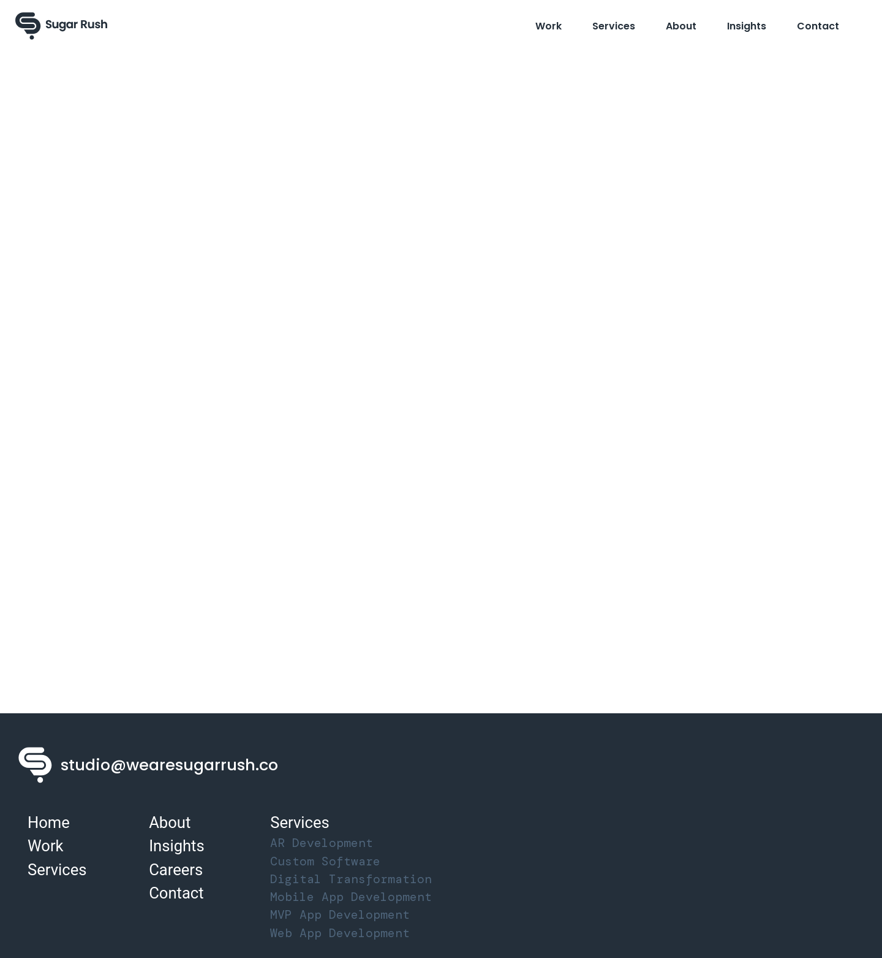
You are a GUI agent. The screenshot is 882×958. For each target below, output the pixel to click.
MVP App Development (340, 914)
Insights (746, 26)
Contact (818, 26)
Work (548, 26)
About (681, 26)
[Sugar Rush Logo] (61, 26)
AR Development (321, 843)
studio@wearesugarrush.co (169, 765)
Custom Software (325, 861)
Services (613, 26)
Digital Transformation (351, 879)
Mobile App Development (351, 897)
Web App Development (340, 933)
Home (49, 822)
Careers (176, 869)
